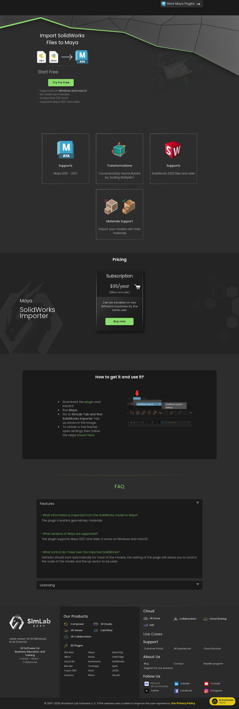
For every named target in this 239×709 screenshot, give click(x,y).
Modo (91, 656)
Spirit (115, 666)
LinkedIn (182, 683)
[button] (61, 82)
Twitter (152, 690)
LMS (148, 625)
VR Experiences (182, 648)
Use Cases (152, 634)
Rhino (91, 675)
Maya (91, 652)
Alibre (67, 656)
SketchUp (117, 652)
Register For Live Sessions (158, 668)
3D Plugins (73, 645)
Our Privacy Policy (183, 703)
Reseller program (213, 663)
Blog (146, 663)
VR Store (151, 618)
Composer (74, 624)
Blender (68, 666)
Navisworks (94, 661)
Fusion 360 (70, 670)
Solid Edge (118, 656)
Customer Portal (153, 648)
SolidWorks (118, 661)
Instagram (213, 690)
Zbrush (116, 675)
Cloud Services (212, 648)
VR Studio (102, 624)
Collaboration (184, 618)
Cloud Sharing (214, 618)
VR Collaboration (77, 636)
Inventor (69, 675)
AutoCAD (69, 661)
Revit (91, 670)
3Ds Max (69, 652)
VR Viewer (73, 630)
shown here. (86, 435)
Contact (179, 663)
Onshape (93, 666)
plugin (89, 402)
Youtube (212, 683)
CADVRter (103, 630)
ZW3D (115, 670)
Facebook (183, 690)
